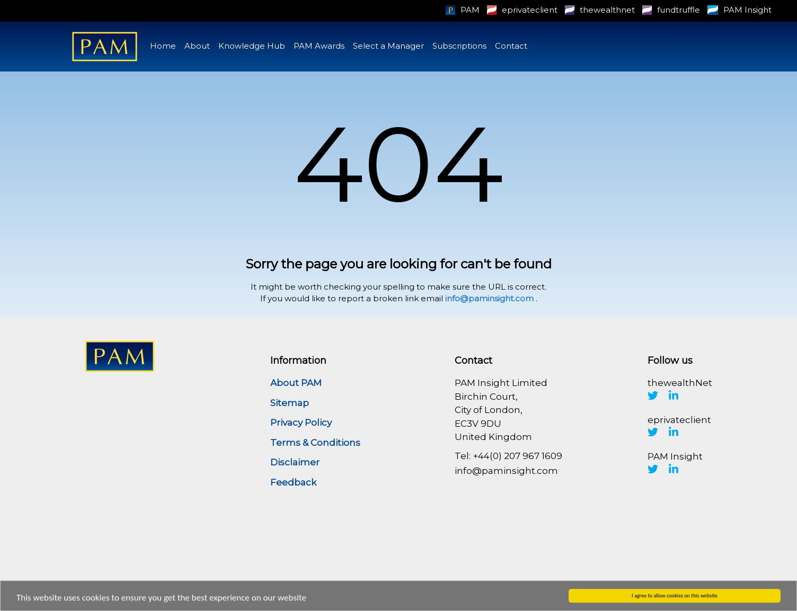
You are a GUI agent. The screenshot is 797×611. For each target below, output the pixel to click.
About (197, 46)
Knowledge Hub (251, 46)
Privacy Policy (301, 422)
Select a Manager (388, 46)
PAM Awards (319, 46)
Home (163, 46)
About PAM (296, 383)
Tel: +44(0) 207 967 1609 (508, 456)
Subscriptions (459, 46)
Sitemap (289, 403)
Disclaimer (295, 462)
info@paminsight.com (489, 298)
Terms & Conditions (315, 442)
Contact (511, 46)
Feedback (293, 482)
